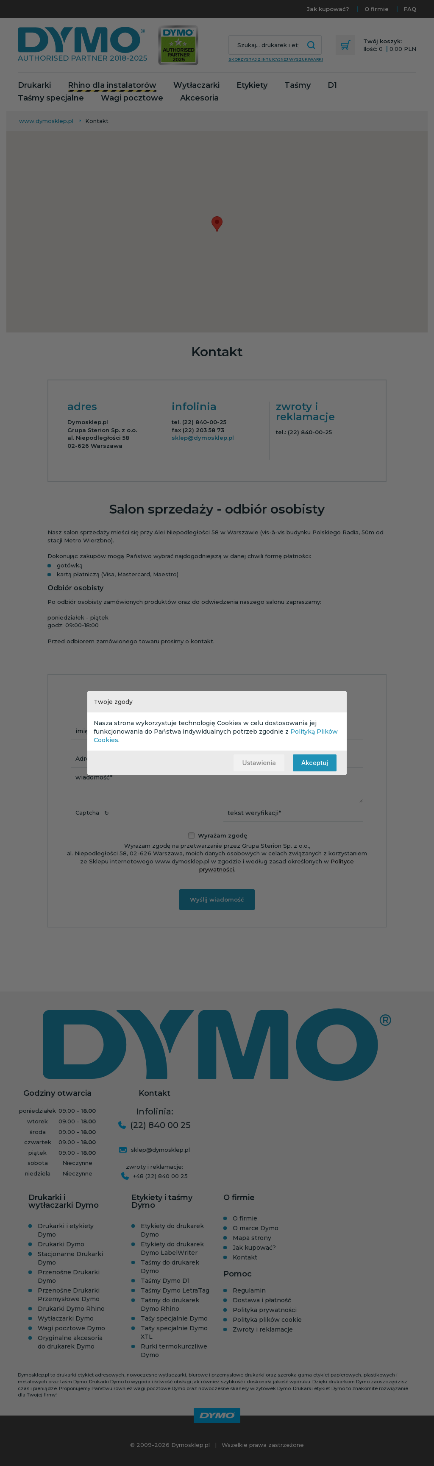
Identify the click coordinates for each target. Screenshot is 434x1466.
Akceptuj (314, 763)
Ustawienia (258, 763)
